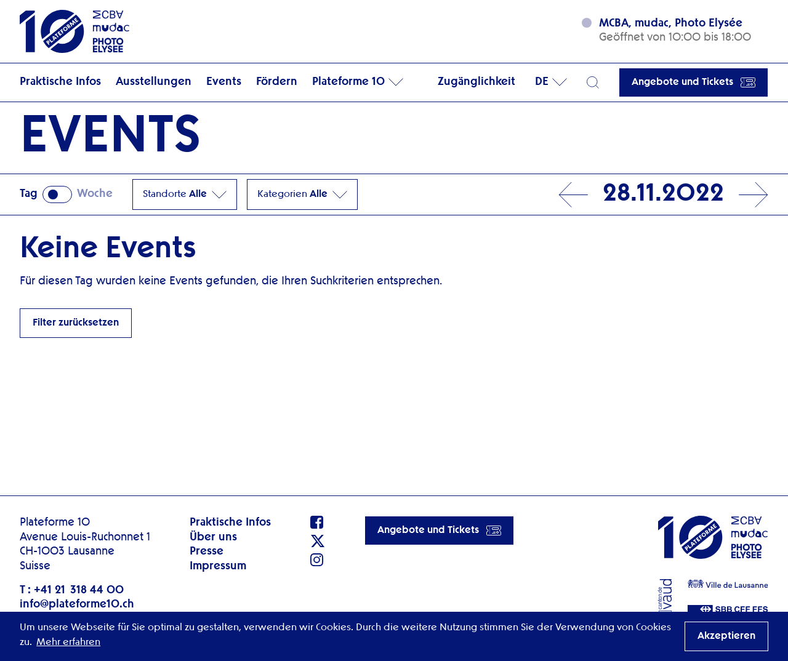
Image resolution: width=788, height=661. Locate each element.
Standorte (185, 194)
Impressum (218, 566)
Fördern (276, 81)
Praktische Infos (60, 81)
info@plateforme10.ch (77, 604)
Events (223, 81)
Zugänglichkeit (476, 81)
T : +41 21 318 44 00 (72, 590)
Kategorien (302, 194)
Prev (573, 194)
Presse (206, 551)
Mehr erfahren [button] (68, 642)
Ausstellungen (153, 81)
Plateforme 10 (348, 81)
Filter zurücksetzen (76, 323)
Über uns (213, 537)
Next (753, 194)
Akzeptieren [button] (726, 636)
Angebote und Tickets (693, 82)
